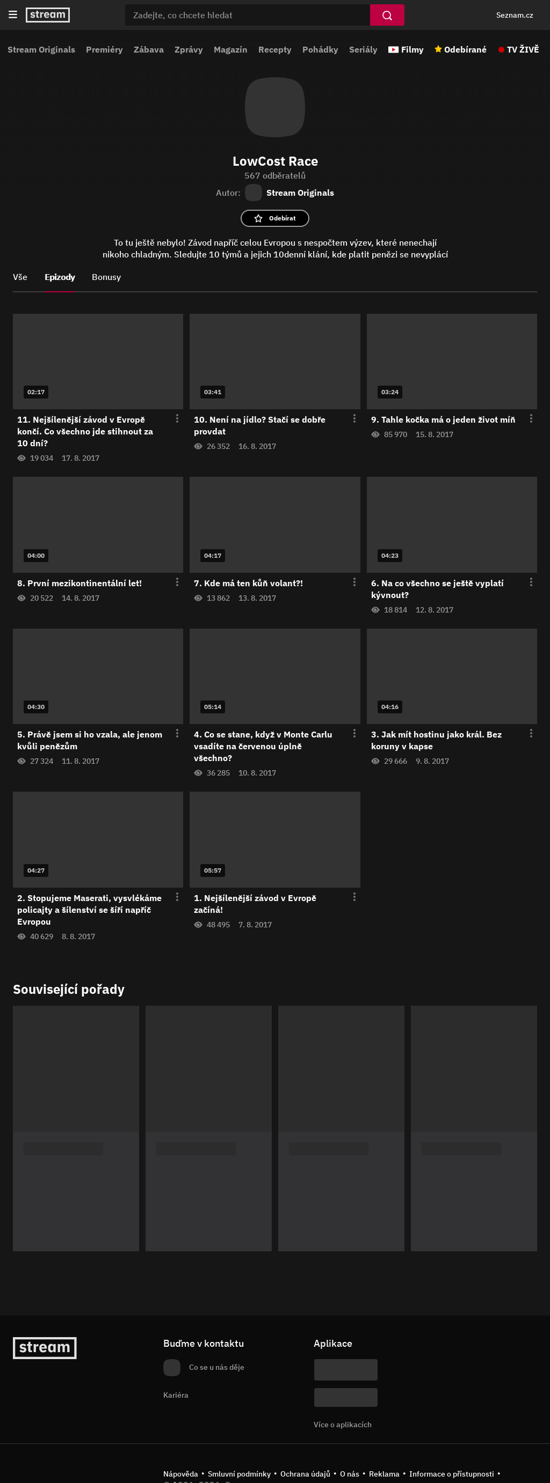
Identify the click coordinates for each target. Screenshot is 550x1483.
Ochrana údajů (305, 1474)
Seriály (363, 49)
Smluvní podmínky (239, 1474)
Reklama (384, 1474)
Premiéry (104, 49)
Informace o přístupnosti (451, 1474)
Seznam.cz (514, 15)
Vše (20, 276)
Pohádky (320, 49)
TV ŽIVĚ (523, 49)
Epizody (60, 276)
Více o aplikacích (343, 1424)
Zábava (149, 49)
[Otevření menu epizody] (171, 419)
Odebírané (465, 49)
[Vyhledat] (387, 15)
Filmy (412, 49)
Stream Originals (41, 49)
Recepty (275, 49)
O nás (349, 1474)
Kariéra (176, 1395)
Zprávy (189, 49)
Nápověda (180, 1474)
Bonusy (106, 276)
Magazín (231, 49)
